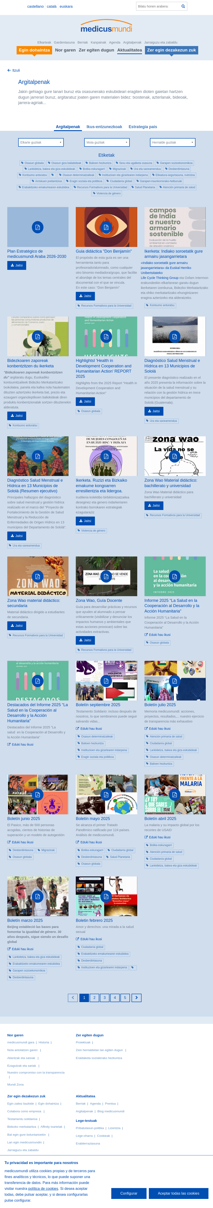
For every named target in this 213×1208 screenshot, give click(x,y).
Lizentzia (114, 1128)
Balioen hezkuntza (100, 163)
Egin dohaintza (48, 1103)
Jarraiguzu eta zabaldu (161, 42)
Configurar (128, 1193)
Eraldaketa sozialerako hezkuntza (99, 1058)
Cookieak (103, 1135)
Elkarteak (44, 42)
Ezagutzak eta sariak (21, 1065)
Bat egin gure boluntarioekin (26, 1134)
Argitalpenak (132, 42)
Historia (44, 1042)
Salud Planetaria (145, 187)
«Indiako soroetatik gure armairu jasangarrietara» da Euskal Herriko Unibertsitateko (166, 268)
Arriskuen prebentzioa (48, 181)
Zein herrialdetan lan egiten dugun (99, 1050)
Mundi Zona (15, 1084)
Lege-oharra (84, 1135)
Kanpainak (98, 42)
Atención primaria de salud (179, 187)
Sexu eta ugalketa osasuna (135, 163)
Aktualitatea (129, 50)
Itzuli (16, 70)
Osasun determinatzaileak (78, 175)
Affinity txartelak (51, 1126)
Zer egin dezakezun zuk (26, 1096)
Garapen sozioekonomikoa (176, 163)
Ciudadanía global (121, 181)
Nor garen (65, 50)
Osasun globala (34, 163)
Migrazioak (119, 169)
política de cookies (43, 1189)
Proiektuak (83, 1042)
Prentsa (110, 1103)
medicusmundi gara (20, 1042)
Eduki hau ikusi (159, 635)
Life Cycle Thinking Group (159, 278)
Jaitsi (19, 265)
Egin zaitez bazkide (20, 1103)
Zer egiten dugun (96, 50)
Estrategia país (143, 126)
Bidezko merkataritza (21, 1126)
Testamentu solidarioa (22, 1119)
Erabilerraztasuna (88, 1143)
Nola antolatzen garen (22, 1050)
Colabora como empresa (24, 1111)
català (52, 6)
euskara (66, 6)
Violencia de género (108, 193)
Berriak (83, 42)
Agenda (114, 42)
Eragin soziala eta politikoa (86, 181)
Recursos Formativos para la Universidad (102, 187)
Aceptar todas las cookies (178, 1193)
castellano (35, 6)
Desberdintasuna (179, 169)
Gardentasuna (64, 42)
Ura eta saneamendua (147, 169)
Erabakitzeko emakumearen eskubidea (45, 187)
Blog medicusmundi (110, 1111)
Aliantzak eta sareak (21, 1058)
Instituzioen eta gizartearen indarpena (125, 175)
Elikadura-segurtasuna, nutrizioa (175, 175)
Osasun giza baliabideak (66, 163)
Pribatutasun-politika (90, 1128)
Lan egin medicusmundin (24, 1142)
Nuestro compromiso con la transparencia (36, 1072)
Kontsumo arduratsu (34, 175)
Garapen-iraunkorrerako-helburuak (161, 181)
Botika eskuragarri (94, 169)
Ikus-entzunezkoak (104, 126)
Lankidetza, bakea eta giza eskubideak (51, 169)
